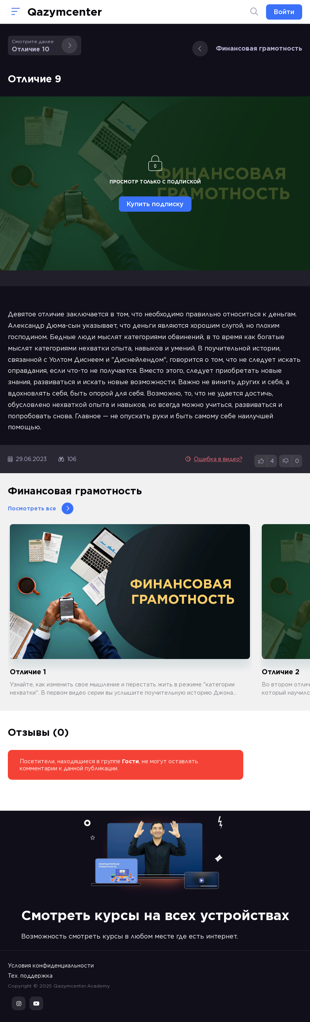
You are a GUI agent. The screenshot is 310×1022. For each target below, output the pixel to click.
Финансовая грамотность (247, 48)
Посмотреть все (40, 508)
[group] (130, 610)
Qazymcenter (64, 11)
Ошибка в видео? (214, 459)
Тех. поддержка (30, 976)
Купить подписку (155, 204)
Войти (284, 12)
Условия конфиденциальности (51, 965)
